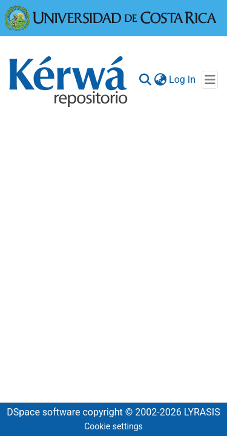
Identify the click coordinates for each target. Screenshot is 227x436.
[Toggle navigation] (210, 80)
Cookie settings (113, 426)
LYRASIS (202, 412)
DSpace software (43, 412)
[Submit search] (145, 80)
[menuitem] (160, 80)
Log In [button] (183, 79)
